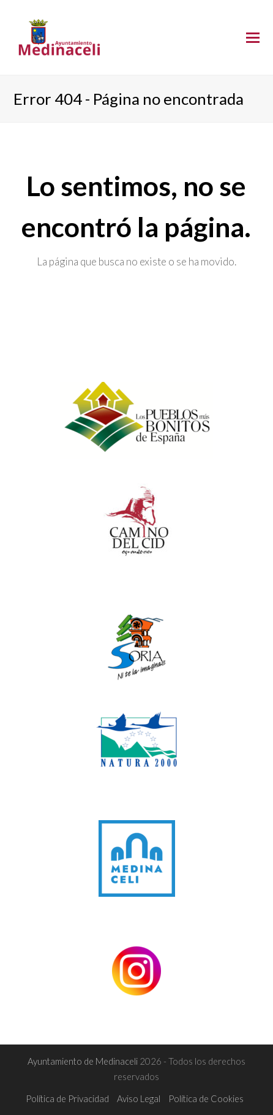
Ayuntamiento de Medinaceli (84, 1061)
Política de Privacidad (67, 1098)
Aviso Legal (138, 1098)
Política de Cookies (206, 1098)
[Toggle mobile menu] (253, 37)
